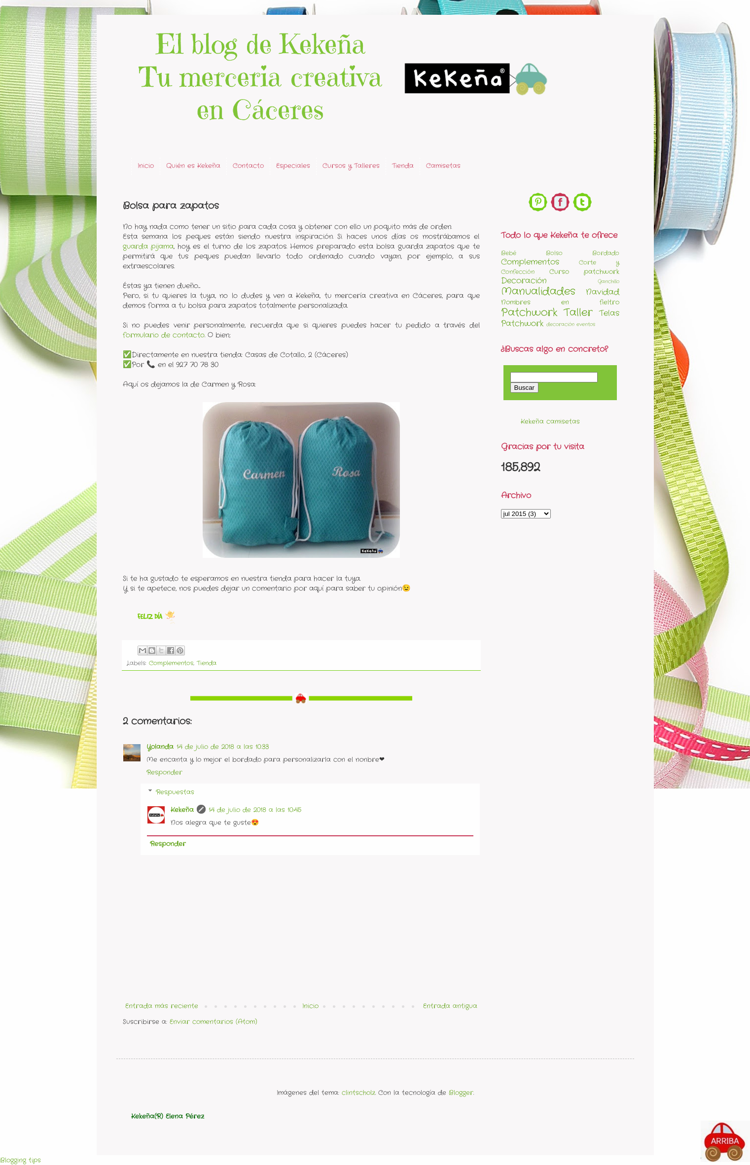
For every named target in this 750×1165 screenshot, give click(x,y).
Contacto (248, 166)
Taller (578, 313)
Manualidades (538, 291)
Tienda (403, 166)
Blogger (461, 1092)
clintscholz (358, 1092)
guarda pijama (148, 246)
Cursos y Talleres (351, 166)
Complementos (171, 663)
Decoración (524, 280)
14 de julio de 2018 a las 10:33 (223, 747)
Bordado (605, 253)
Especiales (293, 166)
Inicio (146, 166)
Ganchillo (608, 281)
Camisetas (443, 166)
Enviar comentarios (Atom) (213, 1022)
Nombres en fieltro (560, 302)
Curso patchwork (584, 271)
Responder (164, 772)
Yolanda (160, 747)
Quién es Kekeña (193, 166)
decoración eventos (570, 324)
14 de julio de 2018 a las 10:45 (255, 810)
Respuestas (175, 792)
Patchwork (529, 313)
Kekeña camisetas (550, 421)
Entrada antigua (450, 1006)
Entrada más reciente (161, 1006)
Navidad (602, 292)
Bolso (554, 253)
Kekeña (182, 810)
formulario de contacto (164, 335)
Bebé (508, 253)
